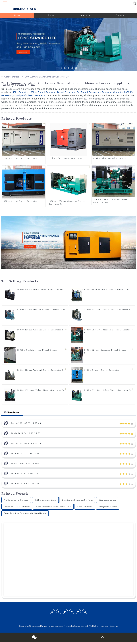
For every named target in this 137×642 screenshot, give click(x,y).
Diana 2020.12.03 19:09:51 (26, 463)
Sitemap (114, 626)
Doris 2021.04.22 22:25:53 (25, 433)
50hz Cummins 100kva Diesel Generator (34, 92)
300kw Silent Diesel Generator (20, 201)
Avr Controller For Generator (16, 500)
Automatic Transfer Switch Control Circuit (53, 506)
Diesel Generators (85, 506)
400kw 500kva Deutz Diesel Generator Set (40, 289)
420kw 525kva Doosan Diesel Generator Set (41, 309)
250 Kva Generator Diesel (45, 500)
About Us (85, 15)
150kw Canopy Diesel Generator (101, 370)
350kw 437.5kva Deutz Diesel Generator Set (108, 309)
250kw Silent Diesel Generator (110, 158)
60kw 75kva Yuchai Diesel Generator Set (106, 289)
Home (17, 15)
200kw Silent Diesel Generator (20, 158)
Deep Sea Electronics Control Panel (77, 500)
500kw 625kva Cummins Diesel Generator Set (107, 351)
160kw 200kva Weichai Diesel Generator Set (41, 330)
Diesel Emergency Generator (97, 92)
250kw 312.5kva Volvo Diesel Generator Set (108, 390)
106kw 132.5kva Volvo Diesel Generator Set (41, 390)
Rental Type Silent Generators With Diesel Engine (25, 513)
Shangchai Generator (108, 506)
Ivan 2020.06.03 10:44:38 (25, 484)
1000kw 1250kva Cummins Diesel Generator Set (66, 202)
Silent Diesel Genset (107, 500)
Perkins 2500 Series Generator (16, 506)
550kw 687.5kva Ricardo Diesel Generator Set (107, 331)
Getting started (11, 76)
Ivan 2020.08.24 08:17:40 (25, 473)
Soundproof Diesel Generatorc (30, 95)
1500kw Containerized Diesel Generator (39, 350)
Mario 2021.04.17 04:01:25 (26, 443)
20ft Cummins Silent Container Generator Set (47, 76)
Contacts (120, 15)
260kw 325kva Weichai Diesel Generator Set (41, 370)
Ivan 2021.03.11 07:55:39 (25, 453)
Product (51, 15)
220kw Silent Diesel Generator (65, 158)
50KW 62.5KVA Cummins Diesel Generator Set (110, 200)
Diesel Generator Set (69, 92)
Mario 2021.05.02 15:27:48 (26, 423)
